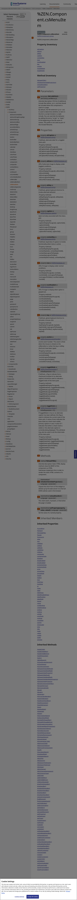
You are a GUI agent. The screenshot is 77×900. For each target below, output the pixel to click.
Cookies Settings (19, 898)
